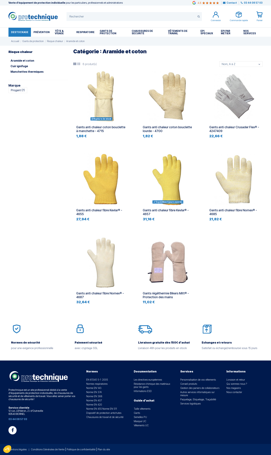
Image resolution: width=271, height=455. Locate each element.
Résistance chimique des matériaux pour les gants (152, 385)
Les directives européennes (148, 379)
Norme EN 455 (94, 408)
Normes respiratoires (97, 383)
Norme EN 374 (94, 392)
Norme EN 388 (94, 396)
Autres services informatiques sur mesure (197, 394)
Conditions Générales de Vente (47, 449)
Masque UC (140, 421)
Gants (137, 412)
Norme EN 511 (109, 408)
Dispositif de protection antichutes (103, 412)
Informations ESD (143, 391)
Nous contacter (234, 392)
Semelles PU (140, 417)
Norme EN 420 (94, 404)
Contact (231, 2)
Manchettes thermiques (27, 71)
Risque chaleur (20, 52)
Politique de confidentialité (81, 449)
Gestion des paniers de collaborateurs (199, 387)
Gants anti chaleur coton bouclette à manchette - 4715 (100, 129)
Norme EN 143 (93, 387)
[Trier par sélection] (241, 64)
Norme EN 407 (94, 400)
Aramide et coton (22, 60)
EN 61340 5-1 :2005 (97, 379)
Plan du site (104, 449)
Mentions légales (17, 449)
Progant (18, 90)
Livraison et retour (235, 379)
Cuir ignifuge (19, 66)
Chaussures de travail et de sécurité (104, 417)
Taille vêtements (142, 408)
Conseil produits (188, 383)
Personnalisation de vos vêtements (198, 379)
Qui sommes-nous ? (236, 383)
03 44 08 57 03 (253, 2)
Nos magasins (233, 387)
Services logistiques (190, 403)
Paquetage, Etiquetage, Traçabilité (198, 399)
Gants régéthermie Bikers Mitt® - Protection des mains (166, 295)
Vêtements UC (141, 425)
